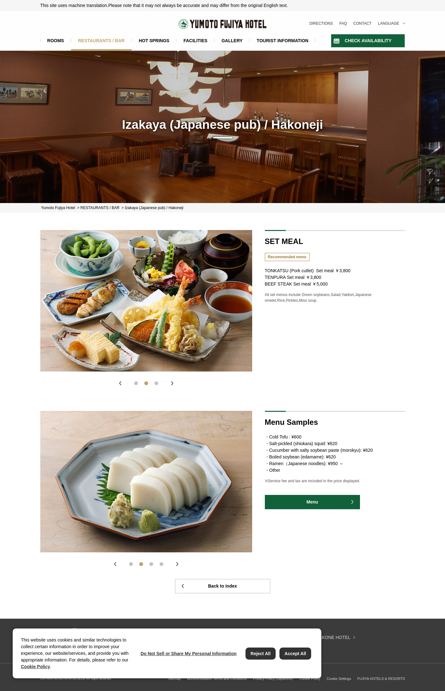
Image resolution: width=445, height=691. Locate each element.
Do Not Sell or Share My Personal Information (189, 653)
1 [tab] (136, 383)
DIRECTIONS (321, 23)
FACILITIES (195, 40)
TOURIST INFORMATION (282, 40)
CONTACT (362, 23)
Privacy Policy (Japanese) (273, 679)
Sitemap (174, 679)
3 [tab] (156, 383)
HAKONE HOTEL (333, 637)
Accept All (295, 653)
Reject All (261, 653)
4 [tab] (161, 564)
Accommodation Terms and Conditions (217, 679)
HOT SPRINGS (154, 40)
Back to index (222, 586)
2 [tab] (146, 383)
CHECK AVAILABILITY (368, 40)
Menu (312, 501)
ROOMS (55, 40)
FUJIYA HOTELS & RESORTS (381, 679)
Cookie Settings (339, 679)
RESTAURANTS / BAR (101, 40)
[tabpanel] (146, 301)
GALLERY (231, 40)
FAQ (343, 23)
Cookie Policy (310, 679)
